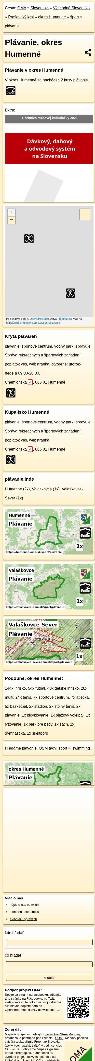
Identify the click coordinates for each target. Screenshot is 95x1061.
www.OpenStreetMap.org (62, 1034)
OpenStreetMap (39, 318)
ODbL (59, 1038)
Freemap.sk (64, 318)
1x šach (61, 724)
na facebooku (38, 994)
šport (74, 17)
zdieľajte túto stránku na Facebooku (33, 996)
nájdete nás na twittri (24, 904)
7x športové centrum (51, 697)
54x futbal (36, 688)
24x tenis (23, 697)
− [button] (11, 220)
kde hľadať (14, 933)
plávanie (12, 26)
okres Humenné (52, 17)
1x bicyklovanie (35, 715)
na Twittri (50, 998)
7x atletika (80, 697)
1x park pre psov (38, 724)
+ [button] (11, 212)
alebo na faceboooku (24, 912)
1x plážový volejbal (67, 715)
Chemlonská (19, 382)
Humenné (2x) (17, 489)
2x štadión (38, 706)
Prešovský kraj (21, 17)
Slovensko (39, 8)
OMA (21, 8)
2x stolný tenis (61, 706)
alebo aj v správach (23, 919)
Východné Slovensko (71, 8)
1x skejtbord (37, 733)
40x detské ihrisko (63, 688)
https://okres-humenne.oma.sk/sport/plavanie (33, 322)
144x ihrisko (15, 688)
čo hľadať (13, 955)
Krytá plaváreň (21, 336)
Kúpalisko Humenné (27, 412)
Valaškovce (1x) (46, 489)
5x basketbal (16, 706)
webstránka (39, 364)
